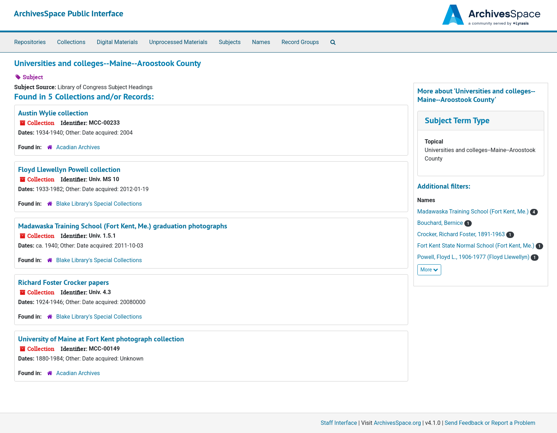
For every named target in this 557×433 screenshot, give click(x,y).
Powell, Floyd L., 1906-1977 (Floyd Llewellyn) (474, 257)
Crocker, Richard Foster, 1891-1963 (462, 234)
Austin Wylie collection (53, 113)
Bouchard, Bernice (441, 223)
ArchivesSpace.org (397, 423)
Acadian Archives (78, 147)
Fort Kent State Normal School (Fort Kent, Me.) (476, 245)
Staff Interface (339, 423)
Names (261, 42)
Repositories (30, 42)
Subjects (229, 42)
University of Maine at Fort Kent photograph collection (101, 338)
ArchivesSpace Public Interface (68, 13)
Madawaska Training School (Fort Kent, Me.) (473, 211)
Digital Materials (117, 42)
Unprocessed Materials (178, 42)
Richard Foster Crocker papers (63, 282)
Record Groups (300, 42)
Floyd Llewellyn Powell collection (69, 169)
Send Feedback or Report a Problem (490, 423)
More (429, 269)
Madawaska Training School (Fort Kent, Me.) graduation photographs (122, 226)
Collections (71, 42)
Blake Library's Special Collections (99, 203)
